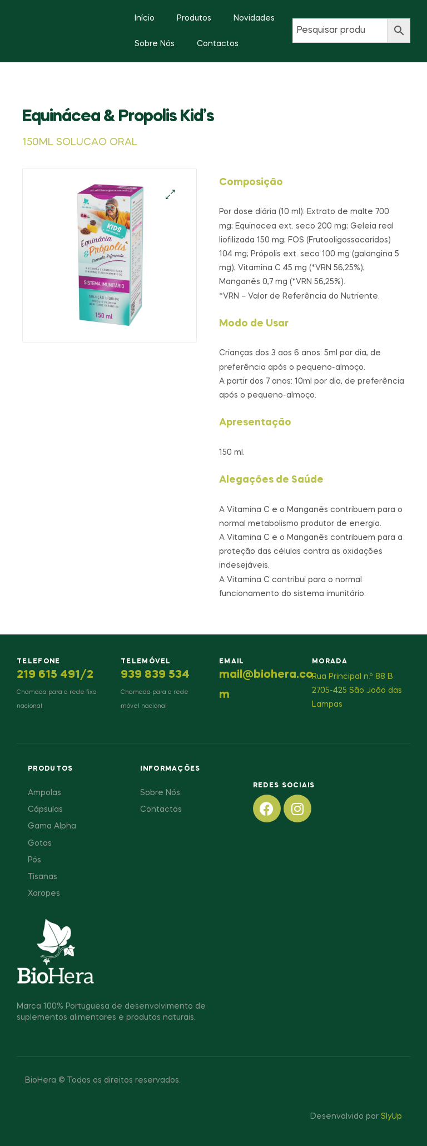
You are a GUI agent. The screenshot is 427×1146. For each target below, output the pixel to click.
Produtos (194, 18)
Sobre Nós (155, 44)
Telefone (38, 661)
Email (232, 661)
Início (145, 18)
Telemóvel (146, 661)
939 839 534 (155, 675)
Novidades (254, 18)
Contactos (218, 44)
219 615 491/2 (55, 675)
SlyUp (391, 1116)
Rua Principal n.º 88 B (352, 677)
